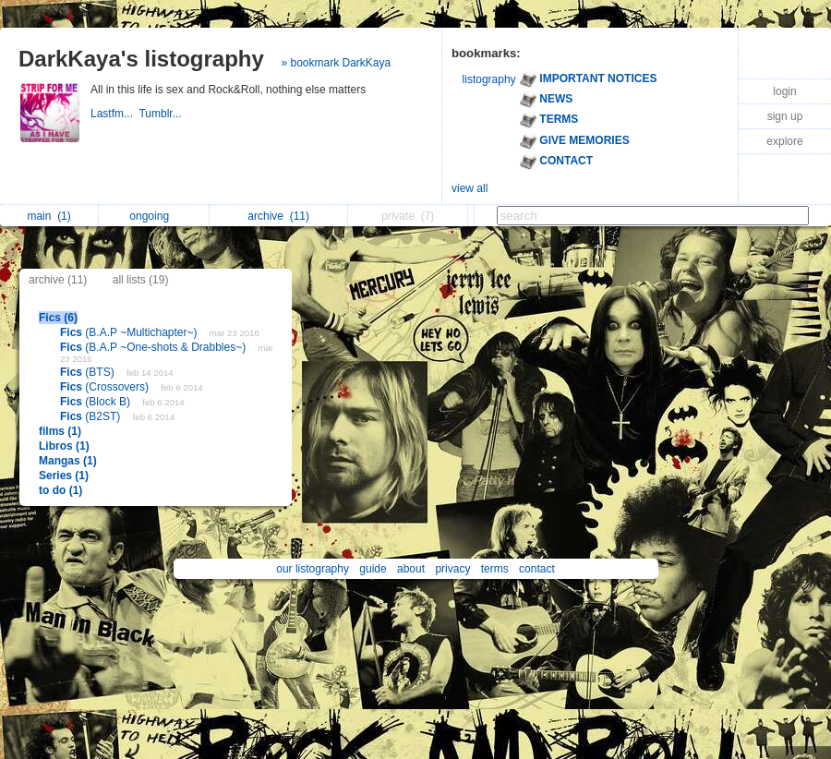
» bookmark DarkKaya (336, 62)
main (48, 216)
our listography (312, 568)
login (784, 91)
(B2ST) (92, 416)
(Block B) (96, 401)
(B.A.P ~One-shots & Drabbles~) (154, 347)
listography (489, 79)
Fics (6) (58, 317)
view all (470, 188)
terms (495, 568)
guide (372, 568)
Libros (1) (64, 446)
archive (278, 216)
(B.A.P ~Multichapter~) (130, 332)
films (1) (60, 431)
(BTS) (88, 372)
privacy (452, 568)
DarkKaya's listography (141, 58)
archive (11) (58, 279)
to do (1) (60, 490)
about (411, 568)
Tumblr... (161, 113)
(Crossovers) (105, 386)
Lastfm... (114, 113)
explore (784, 141)
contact (537, 568)
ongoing (153, 216)
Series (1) (64, 475)
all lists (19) (141, 279)
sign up (785, 116)
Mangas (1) (68, 460)
